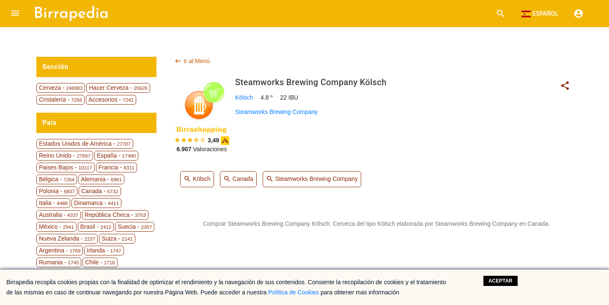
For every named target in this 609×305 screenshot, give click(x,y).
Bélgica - (56, 179)
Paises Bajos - (65, 167)
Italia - (53, 203)
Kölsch (244, 97)
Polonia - (57, 191)
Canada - (99, 191)
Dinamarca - (96, 203)
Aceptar (500, 281)
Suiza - (117, 238)
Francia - (116, 167)
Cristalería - (60, 99)
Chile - (100, 262)
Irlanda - (104, 250)
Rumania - (59, 262)
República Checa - (115, 214)
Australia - (58, 214)
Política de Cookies (293, 292)
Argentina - (59, 250)
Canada (238, 179)
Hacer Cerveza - (118, 87)
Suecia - (135, 226)
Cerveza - (60, 87)
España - (116, 155)
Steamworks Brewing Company (276, 111)
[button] (15, 13)
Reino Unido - (65, 155)
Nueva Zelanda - (67, 238)
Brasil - (95, 226)
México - (56, 226)
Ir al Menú (192, 61)
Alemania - (101, 179)
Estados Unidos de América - (85, 143)
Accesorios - (111, 99)
